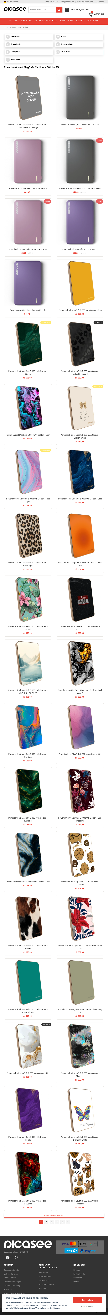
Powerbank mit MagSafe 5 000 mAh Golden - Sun (80, 310)
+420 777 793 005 (51, 2)
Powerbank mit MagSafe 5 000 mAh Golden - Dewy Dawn (80, 1010)
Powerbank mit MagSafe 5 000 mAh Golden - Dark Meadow (80, 819)
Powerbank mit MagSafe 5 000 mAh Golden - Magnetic (80, 1074)
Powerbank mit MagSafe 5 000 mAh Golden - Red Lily (80, 947)
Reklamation (43, 1288)
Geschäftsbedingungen (12, 1282)
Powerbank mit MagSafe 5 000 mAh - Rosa (28, 188)
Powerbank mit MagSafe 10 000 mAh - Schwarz (80, 188)
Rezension (8, 1290)
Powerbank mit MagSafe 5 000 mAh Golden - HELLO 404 (80, 627)
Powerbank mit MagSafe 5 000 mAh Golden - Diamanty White (80, 1138)
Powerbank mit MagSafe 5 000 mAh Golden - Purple (28, 1138)
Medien (76, 1282)
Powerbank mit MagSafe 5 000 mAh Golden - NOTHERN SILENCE (28, 691)
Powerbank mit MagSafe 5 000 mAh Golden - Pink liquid (28, 500)
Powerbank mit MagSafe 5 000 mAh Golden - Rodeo (28, 947)
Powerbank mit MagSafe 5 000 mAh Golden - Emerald (28, 819)
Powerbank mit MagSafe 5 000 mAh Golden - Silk (80, 754)
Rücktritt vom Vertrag (46, 1284)
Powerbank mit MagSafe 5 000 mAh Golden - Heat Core (80, 564)
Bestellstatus (43, 1273)
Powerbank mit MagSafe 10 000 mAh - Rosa (28, 249)
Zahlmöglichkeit (10, 1278)
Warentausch (44, 1280)
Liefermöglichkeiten (11, 1274)
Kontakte (77, 1270)
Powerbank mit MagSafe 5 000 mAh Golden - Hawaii (28, 627)
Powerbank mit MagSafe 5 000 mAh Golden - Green (28, 372)
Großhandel (78, 1278)
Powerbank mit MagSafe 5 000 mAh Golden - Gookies (80, 883)
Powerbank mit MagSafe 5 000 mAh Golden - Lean (28, 435)
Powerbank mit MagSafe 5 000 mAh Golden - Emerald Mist (28, 1010)
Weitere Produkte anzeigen (54, 1215)
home (6, 27)
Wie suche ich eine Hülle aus (14, 1293)
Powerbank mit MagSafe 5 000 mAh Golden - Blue (80, 499)
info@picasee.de (67, 2)
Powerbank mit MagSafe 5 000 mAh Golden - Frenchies (80, 1202)
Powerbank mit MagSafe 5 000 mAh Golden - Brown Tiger (28, 564)
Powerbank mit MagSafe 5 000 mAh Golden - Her (28, 1073)
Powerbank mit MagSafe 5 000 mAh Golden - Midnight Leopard (80, 372)
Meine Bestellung (45, 1277)
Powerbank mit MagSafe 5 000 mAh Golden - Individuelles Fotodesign (28, 126)
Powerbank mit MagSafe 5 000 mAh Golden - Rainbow (28, 755)
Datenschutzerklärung (12, 1286)
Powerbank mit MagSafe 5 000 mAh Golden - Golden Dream (80, 436)
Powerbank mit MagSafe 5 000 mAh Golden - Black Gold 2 (80, 691)
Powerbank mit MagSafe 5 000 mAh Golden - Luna (28, 882)
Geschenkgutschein (11, 1270)
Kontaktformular (79, 1274)
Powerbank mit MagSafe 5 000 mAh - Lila (28, 310)
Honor (13, 27)
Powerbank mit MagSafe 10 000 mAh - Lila (80, 249)
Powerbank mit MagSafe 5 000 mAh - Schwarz (80, 124)
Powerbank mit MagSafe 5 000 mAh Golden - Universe (28, 1202)
